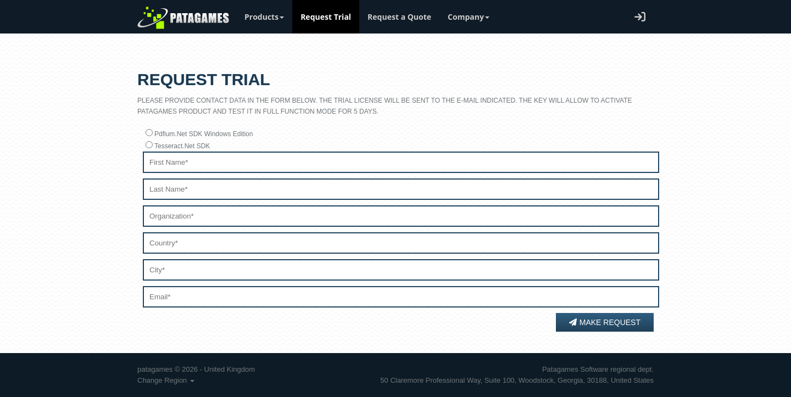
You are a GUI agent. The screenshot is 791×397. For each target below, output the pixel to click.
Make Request (604, 322)
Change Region (165, 380)
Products (264, 17)
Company (468, 17)
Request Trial (325, 17)
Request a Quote (399, 17)
